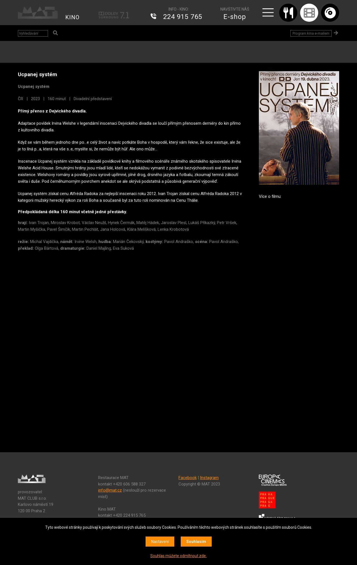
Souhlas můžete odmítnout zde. (178, 556)
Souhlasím (196, 541)
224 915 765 (182, 17)
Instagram (209, 477)
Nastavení (160, 541)
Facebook (187, 477)
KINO (72, 17)
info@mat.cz (110, 490)
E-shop (234, 17)
